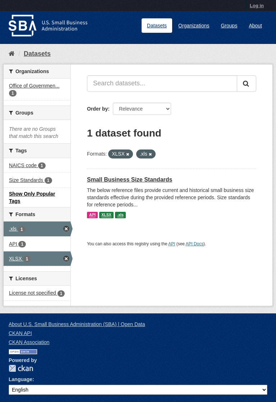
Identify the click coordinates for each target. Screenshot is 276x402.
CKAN (21, 368)
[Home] (12, 53)
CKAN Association (29, 342)
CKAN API (20, 333)
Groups (229, 25)
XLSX (106, 215)
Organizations (193, 25)
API (92, 215)
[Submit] (246, 83)
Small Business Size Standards (129, 180)
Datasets (157, 25)
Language (20, 379)
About (255, 25)
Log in (257, 5)
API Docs (195, 243)
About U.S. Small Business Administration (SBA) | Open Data (77, 324)
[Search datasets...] (162, 83)
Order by (97, 109)
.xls (120, 215)
